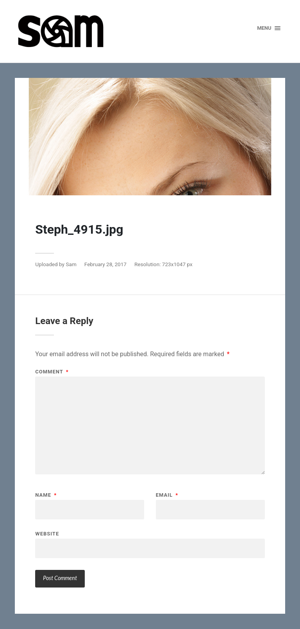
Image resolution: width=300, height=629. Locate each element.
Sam (71, 264)
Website (47, 533)
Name (46, 494)
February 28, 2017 (105, 264)
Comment (51, 371)
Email (167, 494)
